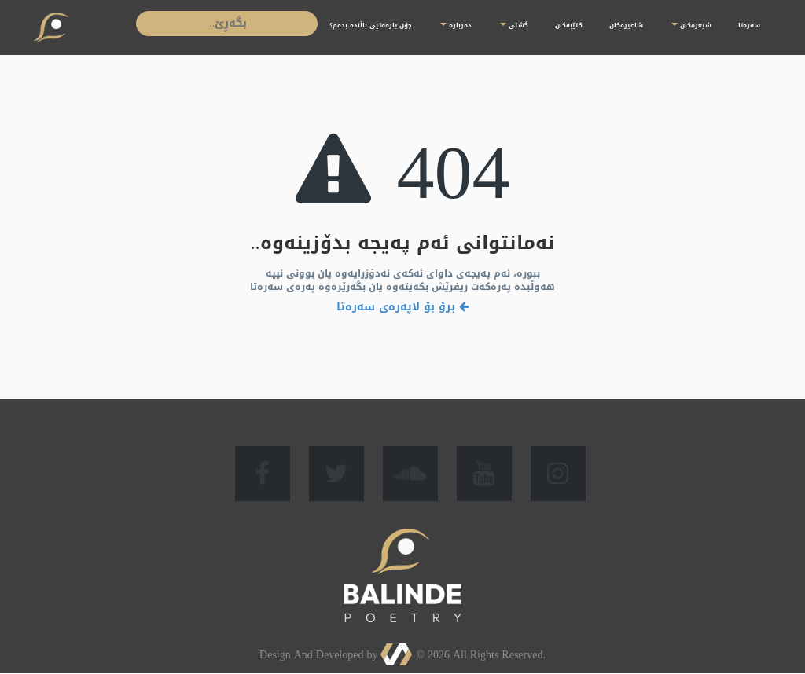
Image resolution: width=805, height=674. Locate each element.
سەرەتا (749, 25)
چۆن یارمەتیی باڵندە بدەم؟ (370, 25)
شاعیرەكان (626, 25)
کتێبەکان (569, 25)
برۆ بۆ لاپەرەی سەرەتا (402, 306)
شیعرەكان (691, 25)
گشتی (514, 25)
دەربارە (456, 25)
